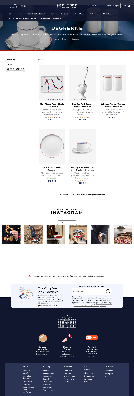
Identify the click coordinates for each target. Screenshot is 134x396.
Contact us (89, 376)
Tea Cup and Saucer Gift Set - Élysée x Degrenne (82, 168)
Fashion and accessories (48, 374)
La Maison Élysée (27, 377)
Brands (106, 14)
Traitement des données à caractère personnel (90, 306)
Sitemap (26, 384)
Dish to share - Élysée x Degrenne (52, 168)
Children (47, 384)
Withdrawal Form (89, 380)
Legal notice (69, 370)
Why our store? (26, 371)
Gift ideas (94, 14)
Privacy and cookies (69, 380)
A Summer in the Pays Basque (22, 18)
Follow (65, 222)
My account (89, 373)
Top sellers (48, 390)
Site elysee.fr (14, 5)
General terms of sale (104, 304)
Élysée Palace (79, 14)
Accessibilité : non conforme (28, 389)
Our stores (27, 381)
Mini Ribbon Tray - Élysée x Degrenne (52, 105)
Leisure (64, 14)
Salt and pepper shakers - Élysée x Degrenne (113, 105)
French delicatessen (36, 14)
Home (19, 14)
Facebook (109, 370)
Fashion (53, 14)
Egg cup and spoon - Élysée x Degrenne (82, 105)
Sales (11, 14)
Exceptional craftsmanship (51, 18)
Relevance (43, 59)
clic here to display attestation (91, 276)
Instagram (109, 373)
